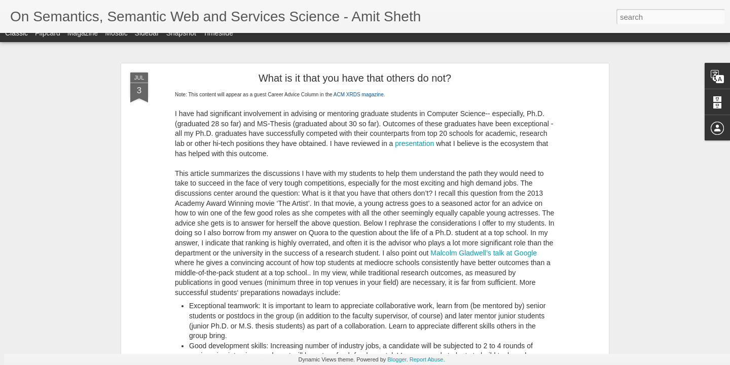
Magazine (82, 42)
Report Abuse (427, 359)
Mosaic (116, 42)
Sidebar (147, 42)
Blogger (396, 359)
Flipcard (47, 42)
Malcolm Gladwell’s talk (467, 253)
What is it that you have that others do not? (355, 78)
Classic (16, 42)
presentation (414, 143)
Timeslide (218, 42)
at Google (520, 253)
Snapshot (181, 42)
